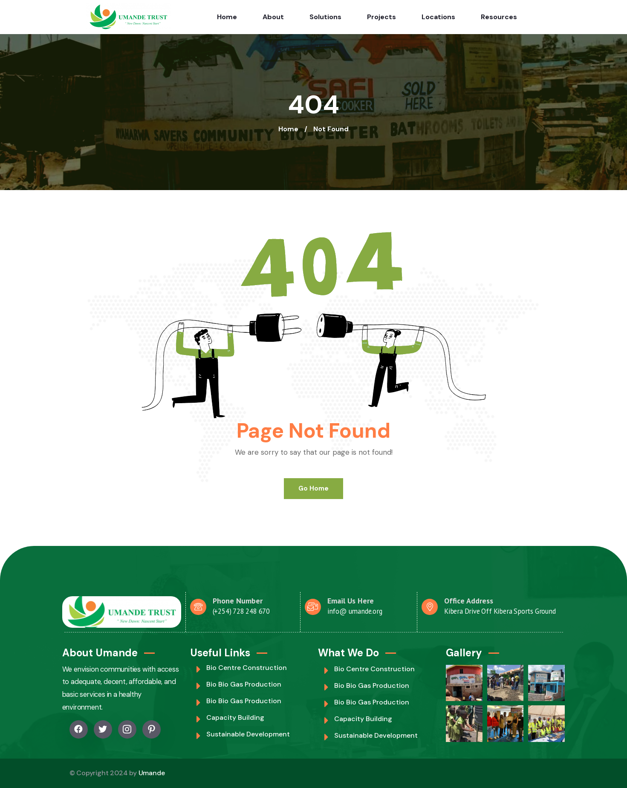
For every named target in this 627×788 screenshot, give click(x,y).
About (273, 16)
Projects (381, 16)
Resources (499, 16)
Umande (152, 772)
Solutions (325, 16)
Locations (438, 16)
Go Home (313, 488)
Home (227, 16)
